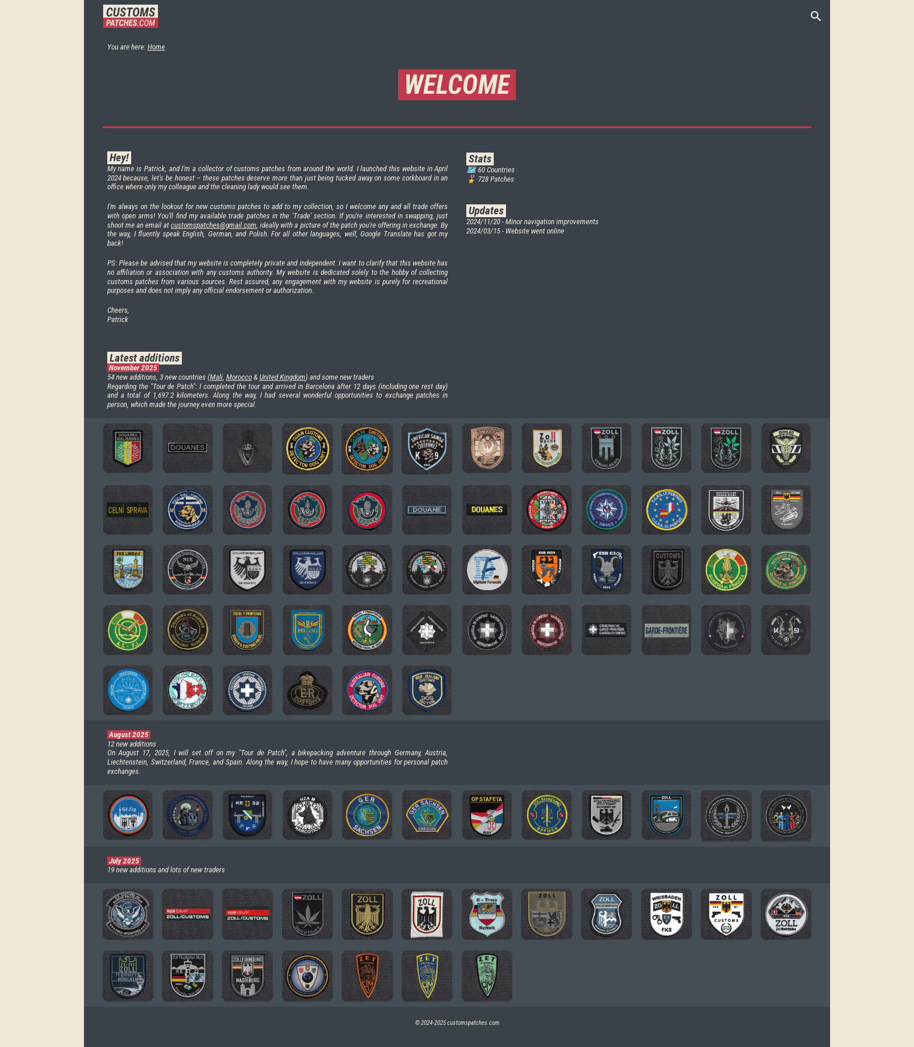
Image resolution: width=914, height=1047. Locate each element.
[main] (457, 46)
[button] (816, 16)
